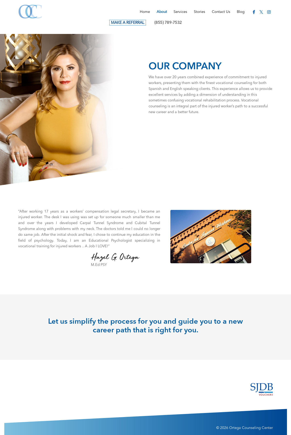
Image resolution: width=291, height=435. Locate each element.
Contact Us (221, 12)
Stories (199, 12)
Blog (241, 12)
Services (180, 12)
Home (145, 12)
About (162, 12)
